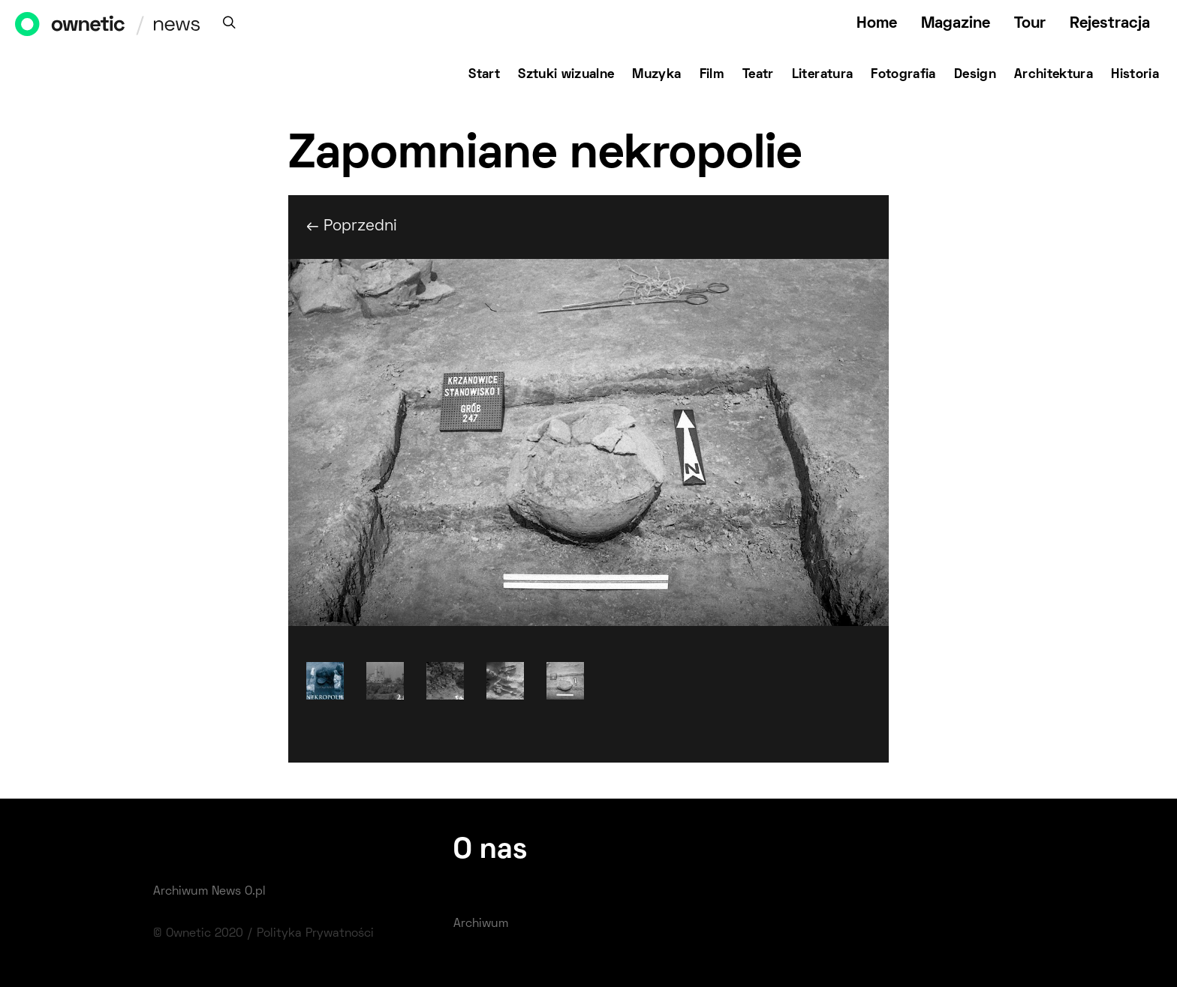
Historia (1135, 75)
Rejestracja (1110, 24)
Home (876, 24)
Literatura (822, 75)
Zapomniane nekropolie (545, 156)
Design (975, 75)
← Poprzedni (351, 226)
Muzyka (656, 75)
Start (484, 75)
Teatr (758, 75)
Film (712, 75)
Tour (1030, 24)
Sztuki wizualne (566, 75)
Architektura (1053, 75)
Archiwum (480, 924)
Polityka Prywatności (315, 933)
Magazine (955, 24)
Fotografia (903, 75)
